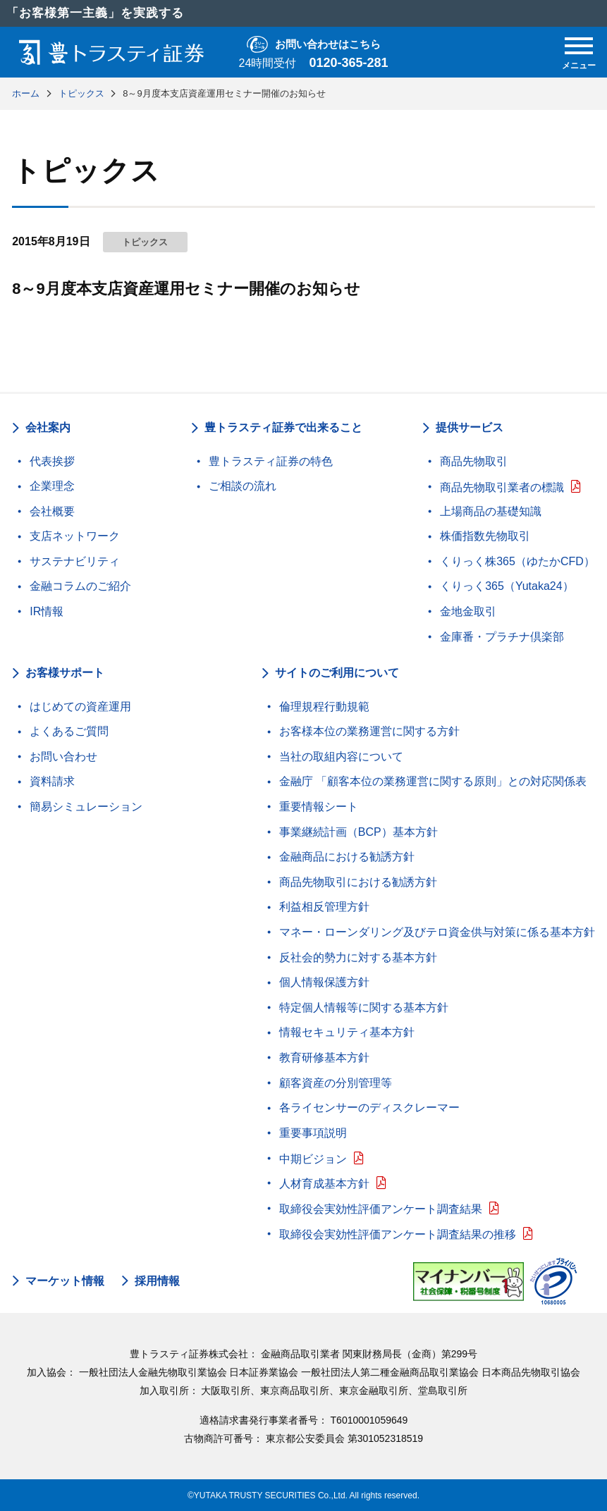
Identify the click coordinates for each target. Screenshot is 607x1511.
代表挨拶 (52, 461)
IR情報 (46, 611)
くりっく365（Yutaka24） (506, 586)
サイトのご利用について (337, 673)
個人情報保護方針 (324, 982)
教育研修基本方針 (324, 1057)
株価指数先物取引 (485, 536)
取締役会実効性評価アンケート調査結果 (380, 1209)
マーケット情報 (64, 1281)
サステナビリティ (75, 561)
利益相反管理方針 (324, 907)
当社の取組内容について (341, 757)
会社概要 (52, 511)
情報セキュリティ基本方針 (347, 1032)
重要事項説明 (313, 1133)
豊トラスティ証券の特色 (271, 461)
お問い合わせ (63, 757)
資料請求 (52, 781)
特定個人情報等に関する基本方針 (363, 1007)
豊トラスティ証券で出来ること (283, 427)
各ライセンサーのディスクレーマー (369, 1108)
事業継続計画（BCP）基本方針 (358, 832)
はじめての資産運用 (80, 707)
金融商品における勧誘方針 (347, 857)
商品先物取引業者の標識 (502, 487)
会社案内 (47, 427)
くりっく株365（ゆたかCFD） (517, 561)
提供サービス (469, 427)
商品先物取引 (474, 461)
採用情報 (157, 1281)
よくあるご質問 (69, 731)
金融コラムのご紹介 (80, 586)
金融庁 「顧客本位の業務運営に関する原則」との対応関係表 (433, 781)
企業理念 (52, 486)
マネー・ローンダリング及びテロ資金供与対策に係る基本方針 (437, 932)
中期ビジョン (313, 1159)
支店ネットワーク (75, 536)
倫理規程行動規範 (324, 707)
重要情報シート (318, 807)
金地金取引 (468, 611)
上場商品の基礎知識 (490, 511)
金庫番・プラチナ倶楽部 (502, 637)
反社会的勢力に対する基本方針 (358, 957)
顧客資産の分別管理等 (335, 1083)
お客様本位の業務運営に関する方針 (369, 731)
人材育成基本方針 (324, 1184)
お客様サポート (64, 673)
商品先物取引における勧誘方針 (358, 882)
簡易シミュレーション (86, 807)
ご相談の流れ (242, 486)
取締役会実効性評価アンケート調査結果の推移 (397, 1234)
